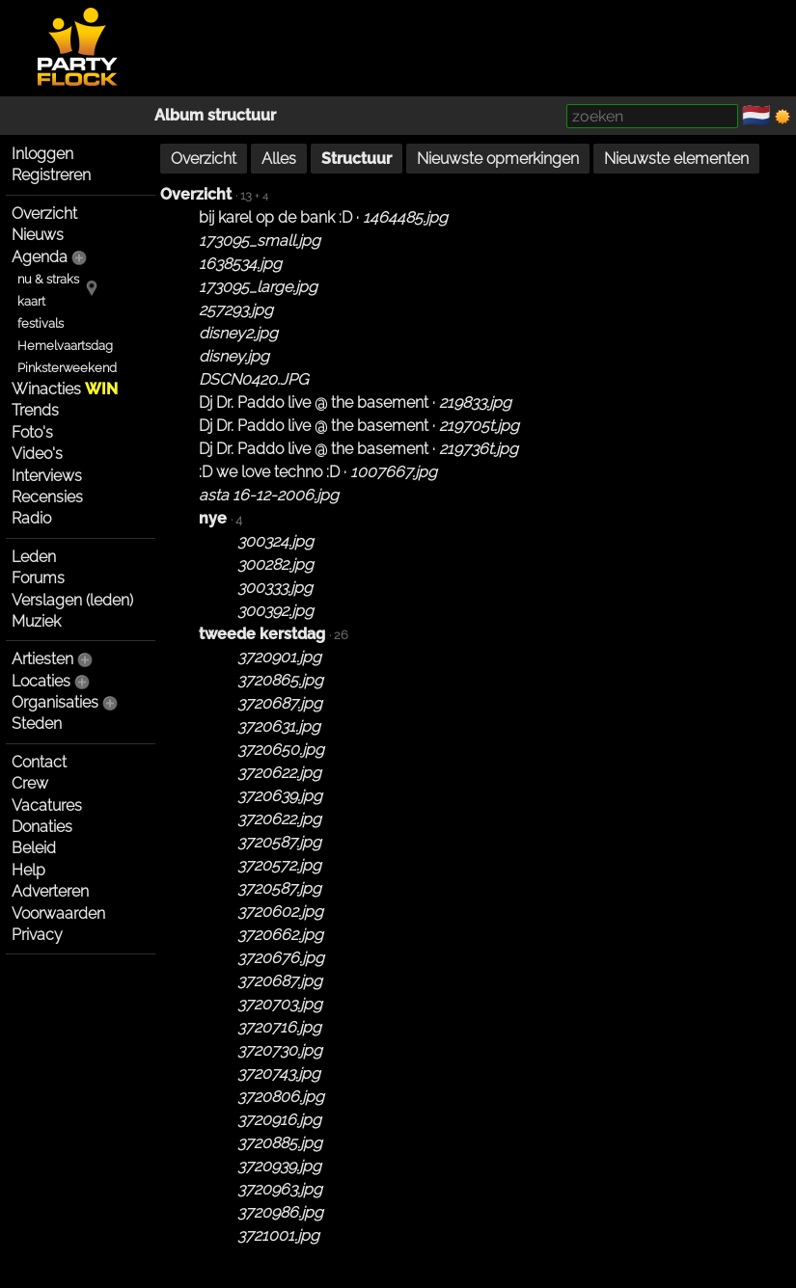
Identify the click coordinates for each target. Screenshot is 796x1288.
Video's (37, 453)
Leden (34, 557)
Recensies (47, 497)
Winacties (65, 389)
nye (213, 518)
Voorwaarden (58, 913)
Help (28, 870)
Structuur (356, 158)
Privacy (37, 935)
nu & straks (48, 279)
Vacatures (47, 805)
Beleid (34, 848)
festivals (40, 323)
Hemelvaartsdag (65, 345)
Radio (31, 518)
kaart (31, 301)
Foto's (32, 432)
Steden (37, 723)
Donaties (42, 827)
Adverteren (50, 891)
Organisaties (55, 702)
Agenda (40, 257)
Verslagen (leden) (72, 600)
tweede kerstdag (262, 634)
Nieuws (38, 235)
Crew (30, 783)
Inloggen (42, 154)
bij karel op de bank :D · (323, 217)
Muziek (36, 621)
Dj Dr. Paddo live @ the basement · (355, 402)
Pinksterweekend (67, 368)
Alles (278, 158)
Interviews (47, 476)
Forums (38, 578)
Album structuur (215, 115)
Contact (39, 762)
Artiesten (42, 659)
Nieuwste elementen (676, 158)
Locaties (41, 681)
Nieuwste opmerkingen (498, 158)
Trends (35, 410)
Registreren (51, 175)
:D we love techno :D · (318, 472)
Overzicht (44, 213)
